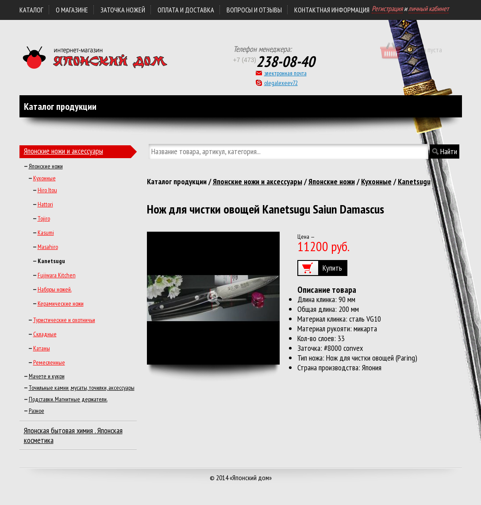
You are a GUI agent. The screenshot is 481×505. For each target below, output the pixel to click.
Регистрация (387, 8)
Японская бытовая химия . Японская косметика (73, 435)
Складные (45, 334)
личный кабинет (428, 8)
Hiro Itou (47, 190)
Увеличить (213, 298)
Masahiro (48, 247)
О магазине (72, 9)
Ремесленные (49, 362)
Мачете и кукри (47, 376)
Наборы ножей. (55, 289)
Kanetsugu (414, 181)
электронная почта (285, 73)
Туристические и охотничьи (64, 320)
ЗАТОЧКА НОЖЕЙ (122, 9)
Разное (36, 411)
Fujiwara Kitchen (57, 275)
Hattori (45, 204)
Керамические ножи (61, 303)
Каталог (31, 9)
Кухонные (44, 178)
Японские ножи (46, 166)
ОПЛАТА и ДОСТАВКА (186, 9)
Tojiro (44, 218)
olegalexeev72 (281, 83)
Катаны (41, 348)
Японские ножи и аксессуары (63, 151)
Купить (332, 268)
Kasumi (46, 233)
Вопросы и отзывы (254, 9)
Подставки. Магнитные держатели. (68, 399)
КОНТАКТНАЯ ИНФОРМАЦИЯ (331, 9)
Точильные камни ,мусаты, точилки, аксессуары (82, 388)
